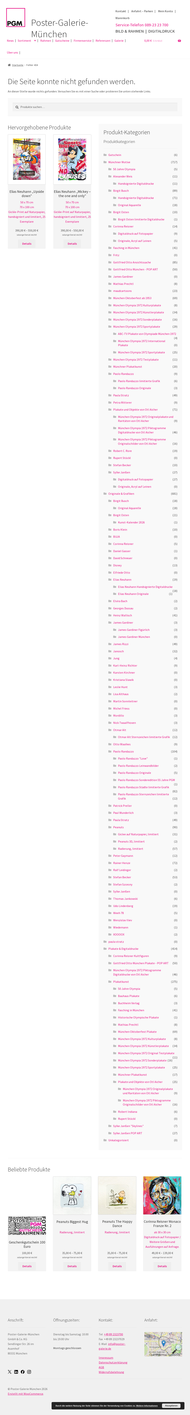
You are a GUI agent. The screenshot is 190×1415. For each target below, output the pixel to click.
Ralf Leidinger (122, 870)
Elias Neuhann (122, 579)
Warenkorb (122, 18)
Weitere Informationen (147, 1406)
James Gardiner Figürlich (134, 630)
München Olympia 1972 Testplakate (136, 359)
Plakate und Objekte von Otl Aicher (135, 409)
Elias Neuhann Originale (133, 594)
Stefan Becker (122, 465)
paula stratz (116, 941)
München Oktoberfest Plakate (137, 1031)
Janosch (118, 651)
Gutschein (114, 155)
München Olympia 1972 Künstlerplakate (138, 312)
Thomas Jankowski (125, 898)
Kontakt (120, 11)
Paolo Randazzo (123, 374)
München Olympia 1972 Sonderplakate (137, 319)
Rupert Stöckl (122, 458)
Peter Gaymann (123, 856)
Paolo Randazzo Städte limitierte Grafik (143, 787)
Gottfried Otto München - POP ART (135, 269)
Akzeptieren (171, 1405)
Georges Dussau (123, 608)
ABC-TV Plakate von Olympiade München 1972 (147, 334)
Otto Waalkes (122, 744)
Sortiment (24, 40)
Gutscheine (62, 40)
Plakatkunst (121, 981)
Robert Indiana (127, 1111)
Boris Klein (120, 529)
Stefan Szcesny (122, 884)
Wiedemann (120, 927)
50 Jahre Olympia (124, 169)
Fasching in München (126, 248)
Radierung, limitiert (130, 848)
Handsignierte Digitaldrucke (136, 183)
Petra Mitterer (122, 402)
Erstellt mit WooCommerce (25, 1394)
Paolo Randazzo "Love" (133, 758)
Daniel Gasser (121, 551)
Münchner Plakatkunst (127, 366)
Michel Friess (121, 708)
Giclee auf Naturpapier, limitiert (138, 834)
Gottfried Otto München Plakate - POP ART (141, 963)
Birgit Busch (121, 190)
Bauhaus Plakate (128, 996)
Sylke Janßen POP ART (127, 1133)
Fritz (116, 255)
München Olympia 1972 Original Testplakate (146, 1053)
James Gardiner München (134, 637)
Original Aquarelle (129, 205)
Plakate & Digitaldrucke (123, 948)
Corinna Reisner (123, 226)
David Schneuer (122, 558)
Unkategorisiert (118, 1140)
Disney (117, 565)
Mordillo (118, 715)
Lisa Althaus (121, 694)
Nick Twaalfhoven (124, 723)
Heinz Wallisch (122, 615)
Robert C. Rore (122, 451)
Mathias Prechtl (123, 284)
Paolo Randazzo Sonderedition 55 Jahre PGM (146, 780)
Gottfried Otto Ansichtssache (132, 262)
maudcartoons (122, 291)
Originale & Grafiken (121, 493)
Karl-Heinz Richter (125, 665)
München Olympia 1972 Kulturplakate (137, 305)
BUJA (116, 536)
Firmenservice (82, 40)
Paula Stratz (121, 395)
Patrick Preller (122, 806)
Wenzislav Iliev (122, 920)
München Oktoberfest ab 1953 (132, 298)
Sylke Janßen (121, 472)
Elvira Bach (120, 601)
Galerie (119, 40)
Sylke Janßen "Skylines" (128, 1126)
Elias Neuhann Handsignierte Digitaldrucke (145, 587)
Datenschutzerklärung (113, 1362)
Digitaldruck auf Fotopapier (135, 233)
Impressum (106, 1357)
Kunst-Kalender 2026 (131, 522)
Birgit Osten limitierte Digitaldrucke (141, 219)
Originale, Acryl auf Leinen (134, 241)
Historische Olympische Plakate (138, 1017)
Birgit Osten (121, 212)
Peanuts (118, 827)
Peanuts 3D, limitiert (131, 841)
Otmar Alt (119, 730)
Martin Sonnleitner (125, 701)
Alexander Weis (122, 176)
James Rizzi (120, 644)
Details (26, 243)
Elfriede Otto (121, 572)
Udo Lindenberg (123, 906)
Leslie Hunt (120, 687)
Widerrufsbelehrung (111, 1372)
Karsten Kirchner (124, 672)
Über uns (12, 52)
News (10, 40)
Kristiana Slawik (123, 680)
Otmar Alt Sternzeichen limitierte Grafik (144, 737)
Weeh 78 (118, 913)
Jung (116, 658)
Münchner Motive (119, 162)
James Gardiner (123, 276)
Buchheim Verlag (129, 1003)
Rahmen (45, 40)
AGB (101, 1367)
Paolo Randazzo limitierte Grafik (139, 381)
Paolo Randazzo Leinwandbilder (138, 766)
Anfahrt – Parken (142, 11)
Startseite (17, 65)
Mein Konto (165, 11)
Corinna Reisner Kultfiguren (131, 956)
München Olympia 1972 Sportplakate (136, 326)
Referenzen (103, 40)
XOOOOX (118, 934)
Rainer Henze (121, 863)
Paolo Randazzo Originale (134, 388)
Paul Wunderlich (123, 813)
